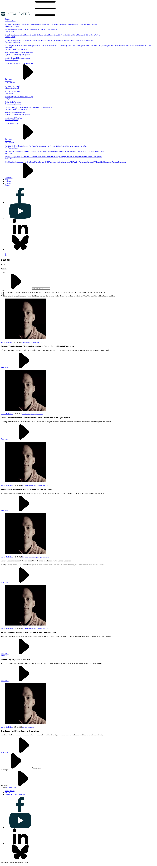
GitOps (30, 97)
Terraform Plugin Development (53, 24)
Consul (17, 86)
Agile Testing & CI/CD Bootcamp (82, 40)
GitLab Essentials (10, 40)
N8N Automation (10, 53)
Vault (13, 86)
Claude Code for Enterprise (76, 45)
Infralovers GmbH (12, 787)
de (5, 255)
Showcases (24, 79)
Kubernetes (8, 97)
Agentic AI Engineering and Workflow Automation (21, 157)
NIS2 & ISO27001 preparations (66, 146)
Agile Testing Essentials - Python (39, 40)
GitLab (7, 102)
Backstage (15, 123)
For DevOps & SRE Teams (83, 151)
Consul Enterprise (91, 24)
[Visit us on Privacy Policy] (9, 791)
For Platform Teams (27, 151)
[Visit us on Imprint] (7, 792)
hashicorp (39, 342)
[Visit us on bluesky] (20, 249)
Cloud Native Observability (77, 35)
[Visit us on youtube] (20, 218)
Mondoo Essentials (11, 58)
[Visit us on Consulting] (8, 81)
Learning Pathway (50, 146)
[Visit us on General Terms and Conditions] (15, 794)
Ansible (7, 91)
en (5, 253)
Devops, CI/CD (10, 98)
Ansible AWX (21, 29)
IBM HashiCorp (10, 21)
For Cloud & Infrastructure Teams (45, 151)
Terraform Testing (69, 24)
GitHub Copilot (18, 107)
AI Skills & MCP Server (45, 45)
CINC (12, 91)
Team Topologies (38, 146)
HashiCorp (4, 655)
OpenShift (15, 97)
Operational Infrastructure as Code (31, 24)
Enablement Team (26, 146)
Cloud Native (9, 31)
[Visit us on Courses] (7, 19)
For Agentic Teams (98, 151)
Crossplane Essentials (12, 63)
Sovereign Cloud (81, 146)
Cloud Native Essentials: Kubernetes (33, 35)
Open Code (48, 107)
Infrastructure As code (12, 88)
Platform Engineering (12, 60)
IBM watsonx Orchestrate (24, 53)
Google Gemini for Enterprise (114, 45)
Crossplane (8, 123)
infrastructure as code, (29, 485)
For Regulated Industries (13, 151)
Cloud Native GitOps (93, 35)
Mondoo (7, 118)
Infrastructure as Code (23, 162)
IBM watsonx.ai (39, 107)
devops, (33, 342)
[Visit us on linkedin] (20, 234)
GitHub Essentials (22, 40)
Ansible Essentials (11, 29)
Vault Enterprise (80, 24)
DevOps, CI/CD (10, 37)
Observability (23, 97)
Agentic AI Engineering (13, 42)
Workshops (8, 153)
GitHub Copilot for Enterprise (94, 45)
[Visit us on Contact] (7, 185)
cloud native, (26, 342)
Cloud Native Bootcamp (13, 35)
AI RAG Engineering (60, 45)
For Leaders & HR (11, 143)
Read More (20, 367)
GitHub (11, 102)
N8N (6, 113)
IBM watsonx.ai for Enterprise (134, 45)
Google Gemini (29, 107)
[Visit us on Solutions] (8, 141)
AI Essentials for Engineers (28, 45)
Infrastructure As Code (12, 26)
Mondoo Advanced (23, 58)
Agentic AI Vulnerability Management (17, 54)
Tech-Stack (8, 158)
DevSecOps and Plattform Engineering (51, 157)
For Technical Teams (11, 148)
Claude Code (9, 107)
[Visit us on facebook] (20, 202)
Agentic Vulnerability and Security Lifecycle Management (83, 157)
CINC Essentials (31, 29)
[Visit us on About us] (8, 183)
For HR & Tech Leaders (13, 146)
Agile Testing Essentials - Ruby (60, 40)
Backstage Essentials (26, 63)
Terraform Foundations (12, 24)
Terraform (8, 86)
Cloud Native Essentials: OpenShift (56, 35)
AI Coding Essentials (12, 45)
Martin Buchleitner (7, 342)
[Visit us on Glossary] (8, 181)
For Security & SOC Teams (65, 151)
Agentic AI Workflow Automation (16, 49)
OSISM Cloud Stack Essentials (47, 29)
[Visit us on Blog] (6, 179)
